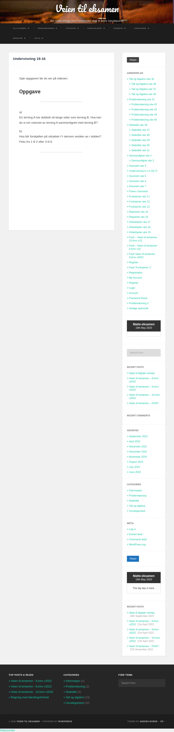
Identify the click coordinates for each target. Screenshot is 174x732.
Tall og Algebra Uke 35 (141, 79)
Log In (37, 38)
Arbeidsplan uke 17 (139, 222)
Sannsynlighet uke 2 (140, 155)
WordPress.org (137, 544)
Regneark (18, 38)
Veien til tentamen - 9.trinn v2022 (31, 680)
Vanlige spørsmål (138, 308)
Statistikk (71, 28)
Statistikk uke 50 (140, 145)
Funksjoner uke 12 (139, 201)
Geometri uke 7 (137, 186)
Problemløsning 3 (139, 303)
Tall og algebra (137, 505)
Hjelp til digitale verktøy (142, 373)
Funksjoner (140, 28)
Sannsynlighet (94, 28)
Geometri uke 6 (137, 181)
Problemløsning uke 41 (142, 99)
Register (133, 262)
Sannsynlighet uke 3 (142, 160)
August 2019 (136, 461)
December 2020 (138, 451)
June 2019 (135, 472)
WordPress (65, 721)
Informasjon (135, 490)
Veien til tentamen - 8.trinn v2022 (31, 686)
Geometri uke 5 (137, 176)
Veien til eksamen (87, 8)
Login (132, 287)
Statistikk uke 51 (140, 150)
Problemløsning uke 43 (144, 109)
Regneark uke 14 (138, 211)
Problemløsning (46, 28)
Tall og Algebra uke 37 (143, 89)
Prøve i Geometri (138, 191)
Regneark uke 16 (138, 216)
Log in (132, 529)
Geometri (118, 28)
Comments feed (138, 539)
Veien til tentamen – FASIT (144, 403)
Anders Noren (148, 721)
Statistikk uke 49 (140, 140)
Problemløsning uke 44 (144, 114)
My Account (135, 277)
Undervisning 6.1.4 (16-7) (143, 170)
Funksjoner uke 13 (139, 206)
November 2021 (138, 446)
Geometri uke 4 (137, 165)
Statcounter (7, 730)
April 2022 (134, 441)
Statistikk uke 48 (140, 135)
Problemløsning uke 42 (144, 104)
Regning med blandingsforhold (30, 697)
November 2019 (138, 456)
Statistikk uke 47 (140, 129)
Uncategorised (137, 510)
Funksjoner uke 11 (139, 196)
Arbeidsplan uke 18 (139, 227)
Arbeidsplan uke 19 (139, 232)
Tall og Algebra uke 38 (143, 94)
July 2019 (134, 467)
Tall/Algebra (19, 28)
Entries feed (135, 534)
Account (133, 293)
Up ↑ (162, 721)
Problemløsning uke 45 (144, 119)
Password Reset (138, 298)
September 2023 (138, 436)
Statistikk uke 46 (138, 124)
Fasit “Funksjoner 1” (140, 267)
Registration (135, 272)
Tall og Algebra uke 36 (143, 83)
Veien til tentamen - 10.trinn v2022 (32, 691)
